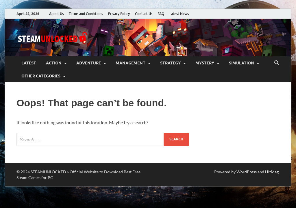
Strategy (170, 63)
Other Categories (40, 76)
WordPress (246, 171)
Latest (28, 63)
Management (130, 63)
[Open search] (276, 63)
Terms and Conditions (86, 14)
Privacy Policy (119, 14)
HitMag (272, 171)
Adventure (88, 63)
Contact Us (143, 14)
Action (54, 63)
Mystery (204, 63)
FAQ (161, 14)
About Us (56, 14)
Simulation (241, 63)
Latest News (179, 14)
